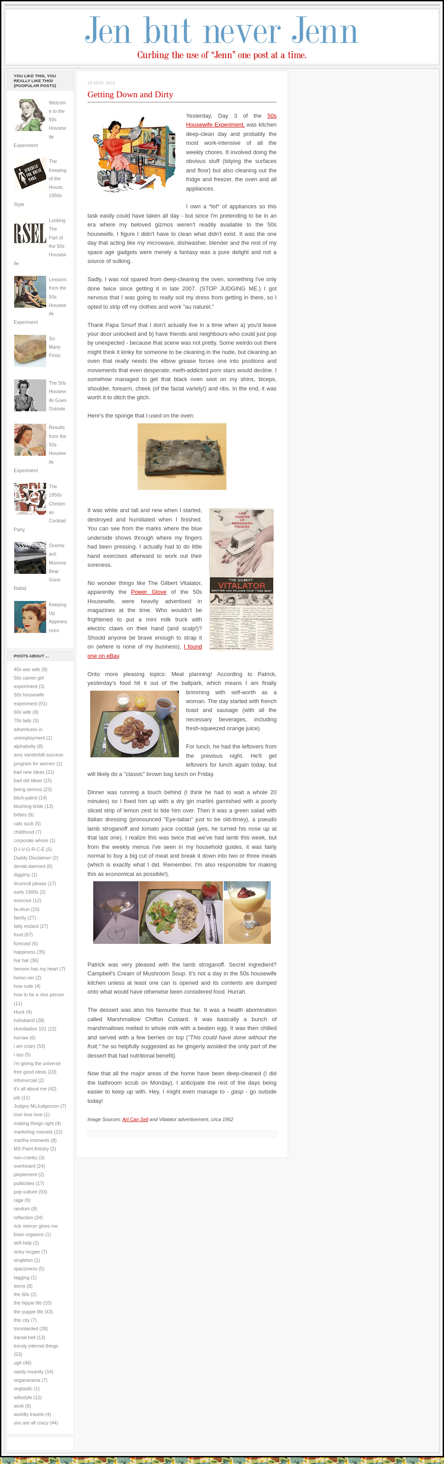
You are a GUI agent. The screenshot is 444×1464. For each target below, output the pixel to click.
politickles (24, 1183)
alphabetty (25, 746)
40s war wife (27, 669)
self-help (23, 1242)
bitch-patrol (25, 797)
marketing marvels (33, 1131)
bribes (20, 814)
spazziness (25, 1268)
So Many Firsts (54, 347)
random (22, 1208)
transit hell (25, 1337)
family (20, 917)
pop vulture (25, 1191)
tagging (21, 1277)
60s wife (22, 712)
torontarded (26, 1328)
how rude (23, 986)
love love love (28, 1114)
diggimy (22, 874)
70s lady (23, 720)
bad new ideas (29, 772)
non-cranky (25, 1157)
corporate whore (31, 840)
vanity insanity (29, 1371)
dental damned (29, 866)
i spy (19, 1054)
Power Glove (148, 592)
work (19, 1405)
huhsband (24, 1020)
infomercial (25, 1080)
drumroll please (30, 883)
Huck (19, 1011)
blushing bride (29, 806)
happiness (25, 952)
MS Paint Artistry (31, 1148)
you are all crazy (31, 1422)
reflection (23, 1217)
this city (22, 1320)
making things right (34, 1123)
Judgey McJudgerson (36, 1106)
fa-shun (22, 909)
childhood (24, 832)
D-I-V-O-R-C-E (29, 849)
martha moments (31, 1140)
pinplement (25, 1174)
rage (18, 1200)
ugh (18, 1362)
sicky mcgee (27, 1251)
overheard (24, 1166)
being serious (28, 789)
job (17, 1097)
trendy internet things (36, 1346)
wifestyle (23, 1397)
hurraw (21, 1037)
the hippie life (28, 1302)
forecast (22, 943)
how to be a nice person (39, 994)
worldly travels (29, 1414)
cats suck (24, 823)
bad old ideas (28, 780)
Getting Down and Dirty (130, 94)
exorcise (23, 900)
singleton (23, 1260)
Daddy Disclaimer (32, 857)
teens (19, 1286)
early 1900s (26, 892)
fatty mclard (26, 926)
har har (21, 960)
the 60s (21, 1294)
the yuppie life (28, 1311)
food (18, 934)
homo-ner (24, 977)
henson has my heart (36, 968)
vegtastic (23, 1388)
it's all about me (30, 1088)
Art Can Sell (135, 1119)
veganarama (27, 1380)
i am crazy (25, 1046)
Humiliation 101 (30, 1028)
